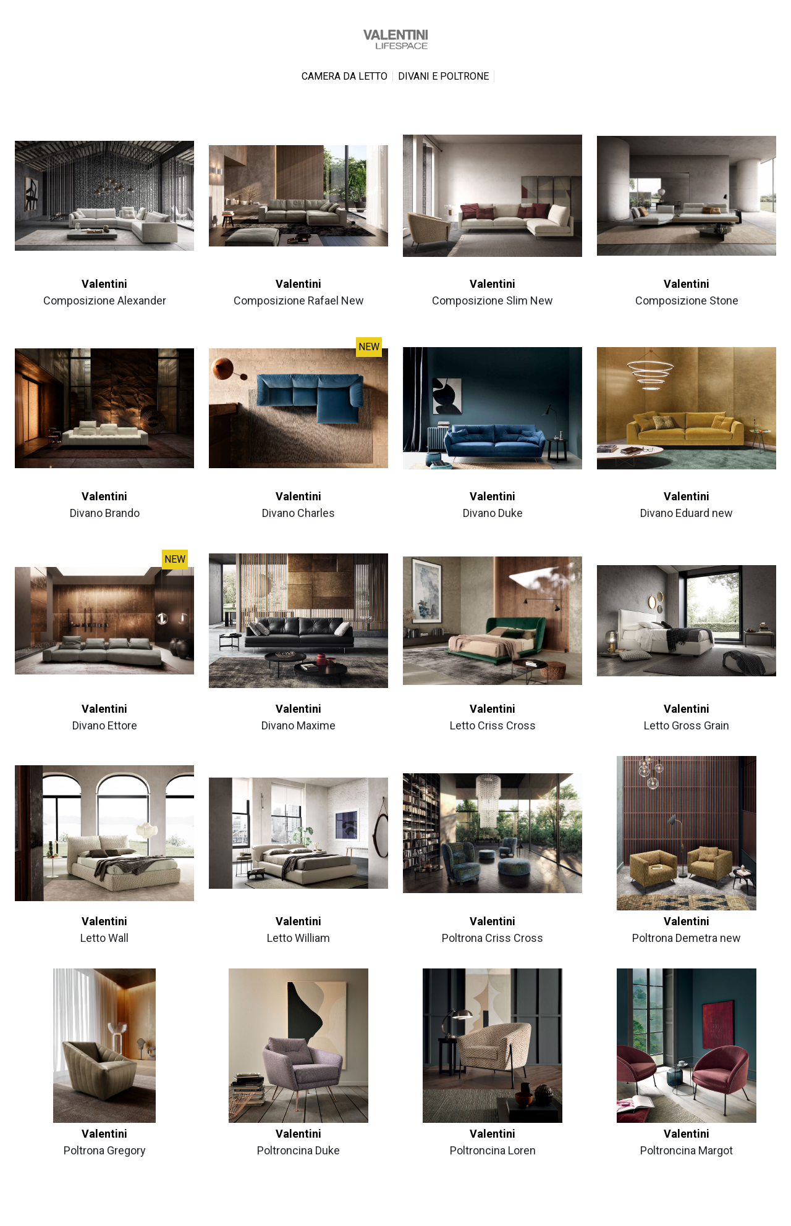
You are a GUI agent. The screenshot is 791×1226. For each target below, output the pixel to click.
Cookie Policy (419, 1211)
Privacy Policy (372, 1211)
